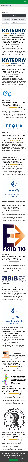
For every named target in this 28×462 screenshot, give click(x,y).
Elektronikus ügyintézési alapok (11, 359)
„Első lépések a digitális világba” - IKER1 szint (12, 66)
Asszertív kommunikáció (9, 157)
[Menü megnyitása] (25, 2)
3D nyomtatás (6, 100)
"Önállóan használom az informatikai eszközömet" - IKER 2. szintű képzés (13, 36)
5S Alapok (5, 133)
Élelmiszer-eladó (7, 386)
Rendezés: (6, 19)
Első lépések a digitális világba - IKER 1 (13, 432)
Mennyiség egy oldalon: (18, 19)
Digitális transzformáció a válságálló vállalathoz (13, 282)
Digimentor (5, 254)
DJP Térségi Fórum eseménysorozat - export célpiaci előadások (13, 328)
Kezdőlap (3, 5)
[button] (13, 460)
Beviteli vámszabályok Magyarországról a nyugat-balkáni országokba (13, 202)
